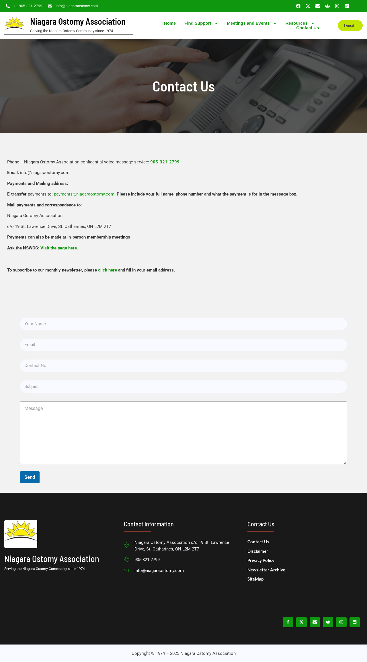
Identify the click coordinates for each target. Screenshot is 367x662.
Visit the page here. (59, 247)
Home (170, 23)
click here (107, 269)
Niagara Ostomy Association (78, 21)
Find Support (201, 23)
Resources (300, 23)
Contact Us (307, 28)
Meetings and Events (252, 23)
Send (29, 477)
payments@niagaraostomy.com (85, 193)
